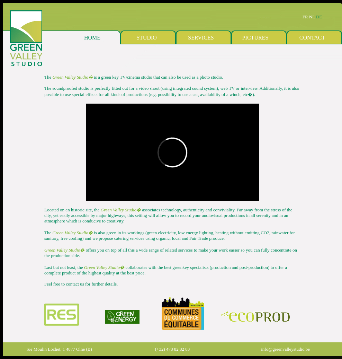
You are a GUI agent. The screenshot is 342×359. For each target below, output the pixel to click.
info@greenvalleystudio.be (285, 349)
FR (305, 16)
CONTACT (312, 38)
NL (312, 16)
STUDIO (146, 38)
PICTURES (255, 38)
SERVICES (201, 38)
